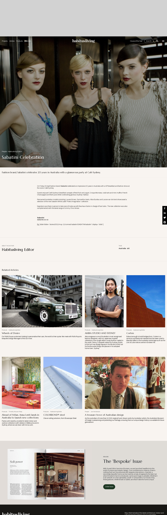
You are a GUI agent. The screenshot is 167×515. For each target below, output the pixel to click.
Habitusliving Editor (15, 151)
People (4, 151)
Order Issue (109, 487)
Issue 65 (149, 41)
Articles (11, 41)
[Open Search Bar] (157, 41)
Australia (122, 248)
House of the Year (136, 41)
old (128, 248)
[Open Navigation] (163, 41)
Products (19, 41)
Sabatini (64, 186)
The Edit (28, 41)
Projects (5, 41)
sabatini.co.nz (42, 220)
